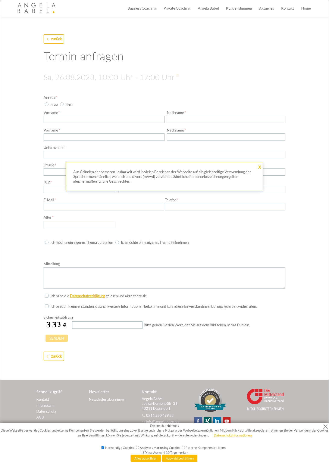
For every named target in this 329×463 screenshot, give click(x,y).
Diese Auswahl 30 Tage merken (166, 452)
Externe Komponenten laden (206, 448)
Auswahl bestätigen (180, 458)
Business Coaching (142, 8)
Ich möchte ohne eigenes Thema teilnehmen (155, 242)
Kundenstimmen (239, 8)
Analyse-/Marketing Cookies (160, 448)
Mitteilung (52, 264)
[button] (198, 421)
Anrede (50, 97)
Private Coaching (177, 8)
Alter (49, 217)
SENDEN (56, 338)
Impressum (45, 405)
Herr (69, 104)
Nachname (176, 112)
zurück (56, 39)
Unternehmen (54, 147)
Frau (54, 104)
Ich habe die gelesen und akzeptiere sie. (99, 296)
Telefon (171, 200)
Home (306, 8)
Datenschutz (46, 411)
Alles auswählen (145, 458)
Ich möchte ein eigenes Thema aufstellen (81, 242)
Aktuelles (266, 8)
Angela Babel (208, 8)
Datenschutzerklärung (87, 296)
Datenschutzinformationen (233, 435)
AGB (40, 417)
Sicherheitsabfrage (58, 317)
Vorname (52, 112)
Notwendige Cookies (119, 448)
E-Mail (50, 200)
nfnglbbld (162, 421)
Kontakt (287, 8)
